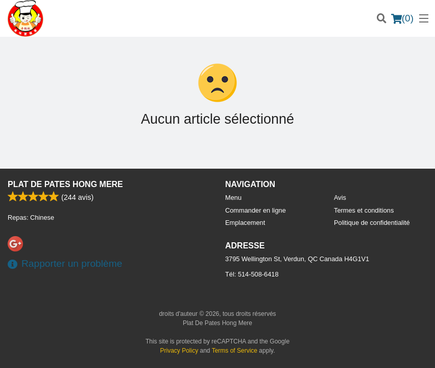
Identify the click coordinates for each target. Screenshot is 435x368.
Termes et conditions (364, 210)
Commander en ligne (255, 210)
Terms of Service (234, 350)
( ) (402, 18)
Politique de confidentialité (372, 222)
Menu (233, 197)
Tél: (252, 274)
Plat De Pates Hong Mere (65, 184)
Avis (340, 197)
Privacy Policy (179, 350)
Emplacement (245, 222)
